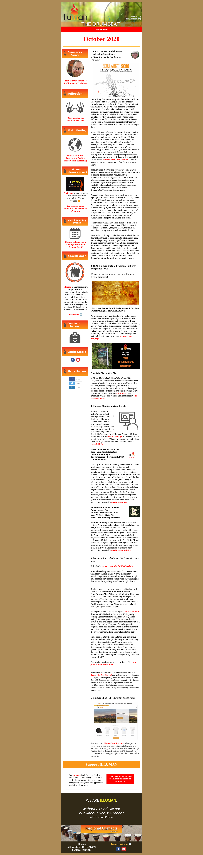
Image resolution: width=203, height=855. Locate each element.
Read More (74, 314)
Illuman (67, 287)
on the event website (121, 550)
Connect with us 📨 (121, 844)
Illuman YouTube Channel (101, 675)
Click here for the (76, 118)
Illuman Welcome (75, 120)
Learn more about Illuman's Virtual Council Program (75, 208)
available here (99, 444)
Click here (69, 193)
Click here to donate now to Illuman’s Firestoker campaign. (120, 778)
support (77, 775)
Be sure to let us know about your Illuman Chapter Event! (75, 244)
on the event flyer (119, 502)
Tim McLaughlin (131, 612)
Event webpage (115, 437)
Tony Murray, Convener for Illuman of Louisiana (75, 82)
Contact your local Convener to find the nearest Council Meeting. (75, 158)
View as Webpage (101, 29)
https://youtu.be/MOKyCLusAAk (117, 566)
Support (92, 764)
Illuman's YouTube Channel (115, 160)
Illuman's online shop (114, 743)
